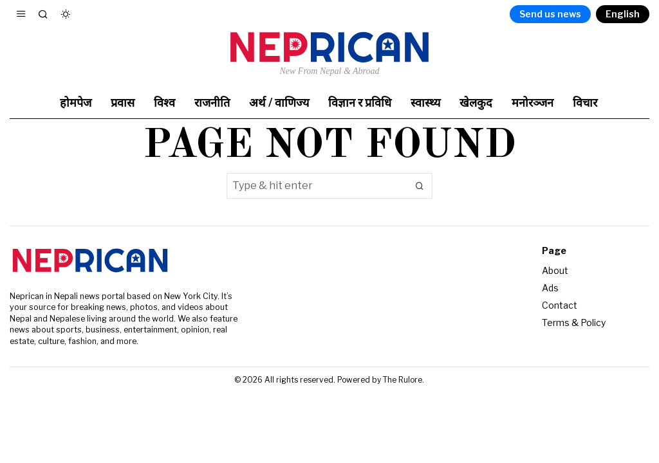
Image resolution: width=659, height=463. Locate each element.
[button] (419, 186)
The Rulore (402, 380)
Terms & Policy (574, 322)
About (555, 270)
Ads (550, 287)
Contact (559, 305)
